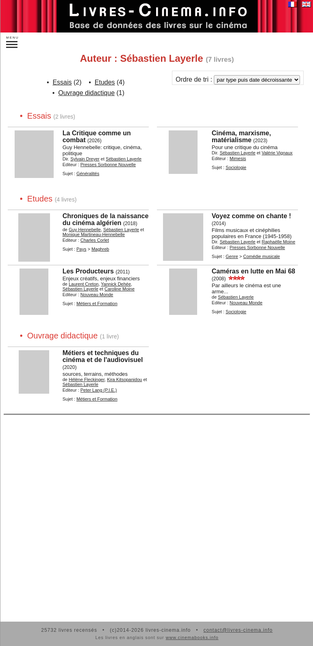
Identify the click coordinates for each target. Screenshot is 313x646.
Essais (62, 82)
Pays (81, 249)
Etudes (105, 82)
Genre (232, 256)
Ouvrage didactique (86, 92)
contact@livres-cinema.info (237, 630)
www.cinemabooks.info (192, 637)
